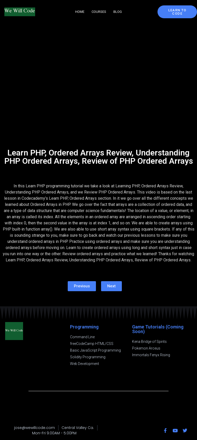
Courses (99, 12)
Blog (117, 12)
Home (79, 12)
